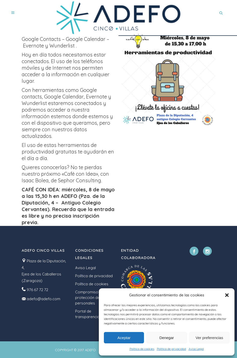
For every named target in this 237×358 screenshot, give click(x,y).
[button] (226, 295)
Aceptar (124, 338)
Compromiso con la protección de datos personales (93, 297)
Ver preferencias (209, 338)
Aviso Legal (196, 349)
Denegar (166, 338)
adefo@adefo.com (43, 298)
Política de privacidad (171, 349)
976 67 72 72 (37, 289)
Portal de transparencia (87, 314)
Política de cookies (142, 349)
